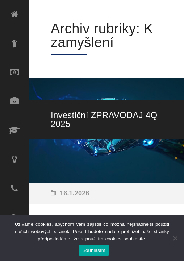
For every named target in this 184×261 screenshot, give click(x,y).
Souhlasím (93, 250)
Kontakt (14, 188)
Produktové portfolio (14, 101)
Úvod (14, 14)
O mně (14, 43)
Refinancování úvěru (14, 72)
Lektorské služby (14, 130)
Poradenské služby (14, 159)
